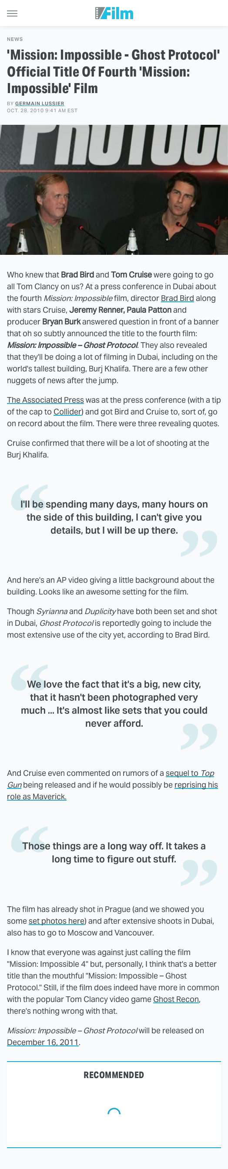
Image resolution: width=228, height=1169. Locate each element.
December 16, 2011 (43, 1042)
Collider (67, 412)
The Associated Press (45, 400)
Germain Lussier (39, 103)
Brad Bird (177, 298)
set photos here (56, 921)
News (15, 39)
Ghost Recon (176, 999)
